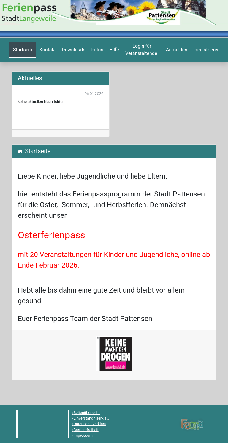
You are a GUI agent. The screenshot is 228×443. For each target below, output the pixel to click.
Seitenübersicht (87, 412)
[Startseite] (23, 50)
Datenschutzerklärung (92, 424)
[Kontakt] (47, 50)
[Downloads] (73, 50)
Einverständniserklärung (94, 418)
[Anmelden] (141, 50)
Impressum (83, 435)
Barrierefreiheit (86, 430)
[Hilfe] (96, 50)
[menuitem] (23, 50)
